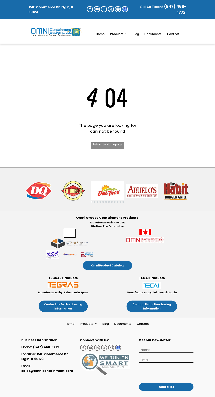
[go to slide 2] (94, 202)
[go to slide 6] (106, 202)
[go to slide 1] (91, 202)
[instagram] (118, 9)
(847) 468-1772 (46, 347)
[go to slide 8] (112, 202)
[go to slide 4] (100, 202)
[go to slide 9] (114, 202)
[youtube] (97, 9)
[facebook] (90, 9)
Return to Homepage (107, 144)
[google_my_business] (125, 9)
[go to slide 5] (103, 202)
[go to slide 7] (109, 202)
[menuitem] (100, 34)
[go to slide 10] (117, 202)
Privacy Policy (107, 392)
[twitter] (111, 9)
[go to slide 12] (123, 202)
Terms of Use (157, 389)
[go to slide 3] (97, 202)
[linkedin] (104, 9)
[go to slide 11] (120, 202)
